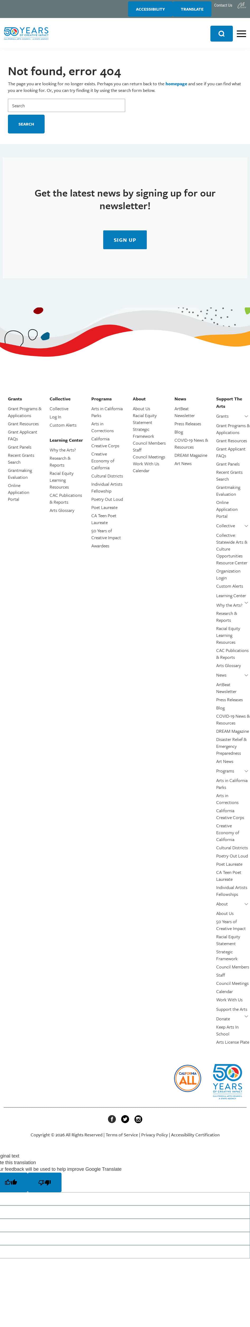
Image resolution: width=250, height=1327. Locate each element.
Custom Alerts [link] (63, 428)
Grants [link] (222, 419)
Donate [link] (223, 1022)
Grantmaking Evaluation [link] (20, 477)
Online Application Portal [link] (18, 495)
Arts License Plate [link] (232, 1045)
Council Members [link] (149, 446)
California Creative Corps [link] (105, 445)
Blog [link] (178, 435)
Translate (189, 11)
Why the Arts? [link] (63, 453)
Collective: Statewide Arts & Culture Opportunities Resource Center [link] (231, 552)
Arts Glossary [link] (62, 513)
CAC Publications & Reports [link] (66, 502)
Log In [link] (55, 420)
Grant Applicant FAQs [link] (22, 438)
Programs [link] (225, 774)
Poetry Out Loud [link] (107, 502)
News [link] (221, 678)
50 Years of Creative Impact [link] (106, 537)
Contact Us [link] (223, 5)
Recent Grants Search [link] (21, 462)
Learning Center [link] (231, 599)
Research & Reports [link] (60, 465)
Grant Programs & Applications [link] (24, 415)
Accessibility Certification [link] (195, 1138)
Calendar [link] (141, 474)
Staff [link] (137, 453)
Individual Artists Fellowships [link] (231, 894)
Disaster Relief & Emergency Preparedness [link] (231, 749)
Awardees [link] (100, 549)
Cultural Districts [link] (107, 479)
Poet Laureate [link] (104, 510)
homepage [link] (176, 87)
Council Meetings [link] (149, 460)
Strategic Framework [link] (143, 436)
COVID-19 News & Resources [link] (191, 447)
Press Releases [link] (187, 427)
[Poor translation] (45, 1186)
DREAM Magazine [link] (190, 458)
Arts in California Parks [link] (107, 415)
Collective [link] (59, 412)
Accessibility (142, 11)
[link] (242, 5)
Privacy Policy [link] (154, 1138)
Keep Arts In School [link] (227, 1033)
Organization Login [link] (228, 577)
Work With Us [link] (146, 467)
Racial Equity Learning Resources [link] (62, 483)
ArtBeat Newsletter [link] (184, 415)
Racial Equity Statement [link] (145, 422)
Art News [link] (183, 466)
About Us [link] (141, 412)
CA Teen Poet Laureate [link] (103, 522)
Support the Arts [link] (231, 1012)
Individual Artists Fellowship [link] (106, 491)
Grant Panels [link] (19, 450)
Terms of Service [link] (122, 1138)
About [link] (222, 907)
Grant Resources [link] (23, 427)
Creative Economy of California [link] (102, 464)
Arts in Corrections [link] (102, 430)
